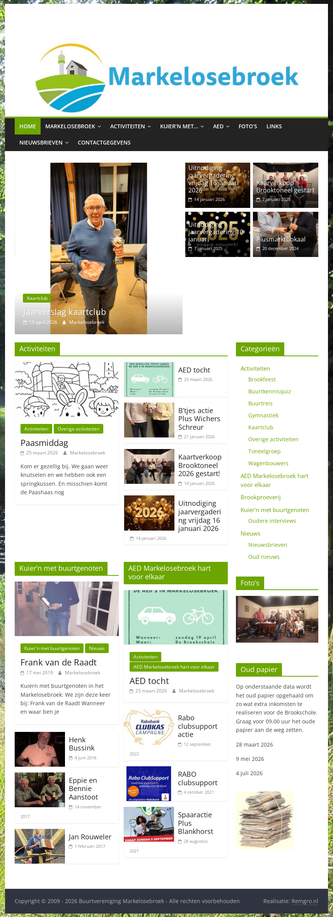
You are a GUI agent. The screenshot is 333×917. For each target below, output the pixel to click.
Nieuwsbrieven (41, 142)
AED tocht (194, 369)
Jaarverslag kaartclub (64, 311)
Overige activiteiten (78, 428)
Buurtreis (260, 403)
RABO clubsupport (197, 778)
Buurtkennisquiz (269, 391)
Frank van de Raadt (58, 661)
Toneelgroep (264, 450)
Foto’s (248, 126)
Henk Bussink (81, 743)
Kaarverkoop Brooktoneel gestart (285, 186)
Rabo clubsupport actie (197, 725)
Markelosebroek (70, 126)
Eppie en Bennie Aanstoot (83, 788)
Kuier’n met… (179, 126)
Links (274, 126)
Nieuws (97, 648)
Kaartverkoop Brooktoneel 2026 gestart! (200, 465)
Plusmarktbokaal (281, 239)
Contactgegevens (104, 142)
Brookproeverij (261, 496)
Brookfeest (262, 379)
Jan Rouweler (90, 836)
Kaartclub (37, 298)
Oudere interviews (272, 520)
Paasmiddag (44, 442)
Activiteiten (127, 126)
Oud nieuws (264, 556)
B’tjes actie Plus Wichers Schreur (199, 418)
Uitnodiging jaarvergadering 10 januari (215, 231)
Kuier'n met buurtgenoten (52, 648)
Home (27, 126)
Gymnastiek (263, 415)
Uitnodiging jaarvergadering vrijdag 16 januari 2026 (213, 178)
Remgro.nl (305, 900)
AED (218, 126)
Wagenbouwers (268, 462)
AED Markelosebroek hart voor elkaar (174, 666)
